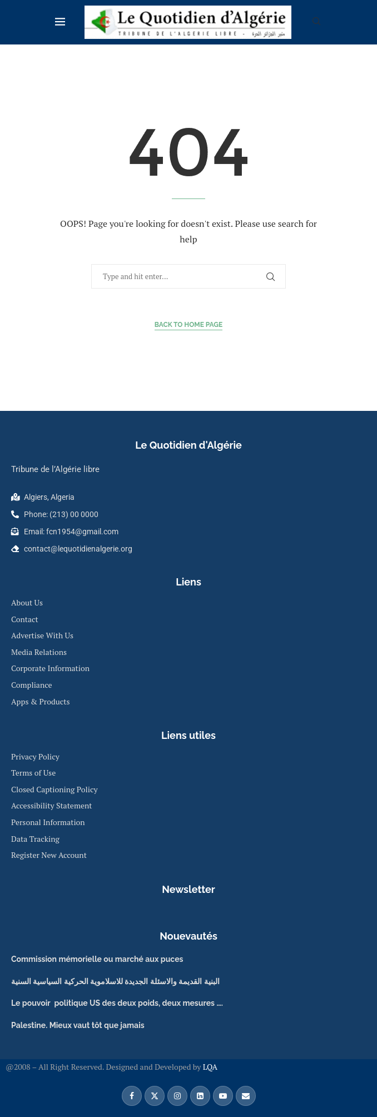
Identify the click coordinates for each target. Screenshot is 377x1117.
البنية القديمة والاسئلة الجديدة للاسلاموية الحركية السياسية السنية (115, 981)
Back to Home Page (189, 325)
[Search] (316, 22)
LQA (209, 1066)
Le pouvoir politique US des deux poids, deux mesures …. (117, 1003)
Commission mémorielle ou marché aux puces (97, 959)
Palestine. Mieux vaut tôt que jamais (78, 1025)
